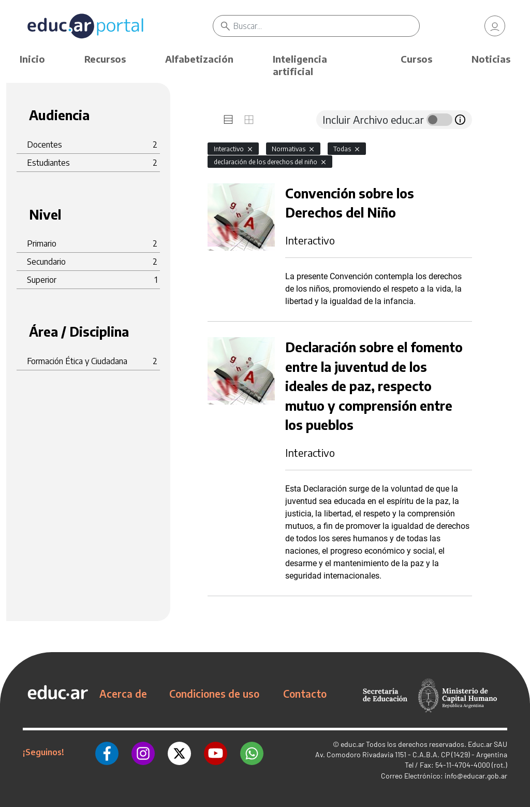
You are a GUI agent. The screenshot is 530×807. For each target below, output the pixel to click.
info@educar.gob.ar (476, 775)
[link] (494, 26)
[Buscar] (326, 26)
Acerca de (123, 693)
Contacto (305, 693)
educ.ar (352, 744)
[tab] (228, 120)
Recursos (105, 59)
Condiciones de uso (214, 693)
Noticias (491, 59)
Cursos (416, 59)
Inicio (32, 59)
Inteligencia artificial (300, 65)
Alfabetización (199, 59)
